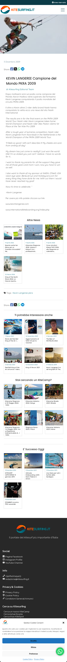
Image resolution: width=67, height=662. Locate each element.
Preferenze (33, 654)
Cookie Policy (28, 659)
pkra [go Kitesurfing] (30, 293)
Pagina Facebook (14, 556)
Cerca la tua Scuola (13, 614)
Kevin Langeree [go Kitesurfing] (20, 293)
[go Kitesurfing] (13, 239)
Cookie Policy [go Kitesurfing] (12, 595)
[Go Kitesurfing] (33, 9)
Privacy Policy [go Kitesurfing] (12, 592)
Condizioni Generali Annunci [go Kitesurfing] (19, 598)
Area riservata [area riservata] (59, 2)
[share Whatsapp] (18, 69)
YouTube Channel (14, 563)
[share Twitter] (15, 69)
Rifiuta (33, 647)
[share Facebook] (11, 69)
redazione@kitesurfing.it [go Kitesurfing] (17, 579)
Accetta (33, 641)
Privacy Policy (39, 659)
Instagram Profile (13, 559)
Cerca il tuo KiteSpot (14, 616)
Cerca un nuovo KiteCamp (16, 611)
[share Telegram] (22, 69)
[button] (63, 623)
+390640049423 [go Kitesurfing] (13, 576)
